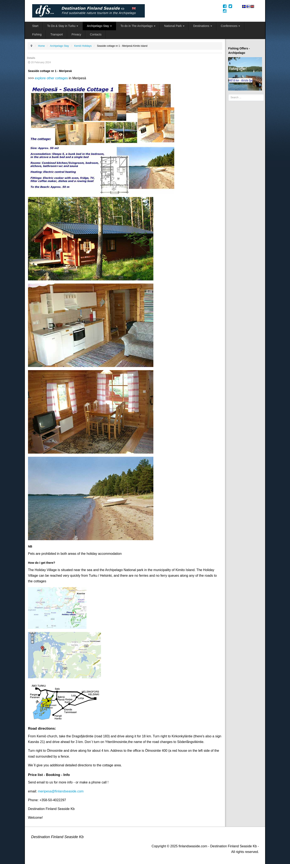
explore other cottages (51, 78)
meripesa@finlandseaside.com (61, 791)
